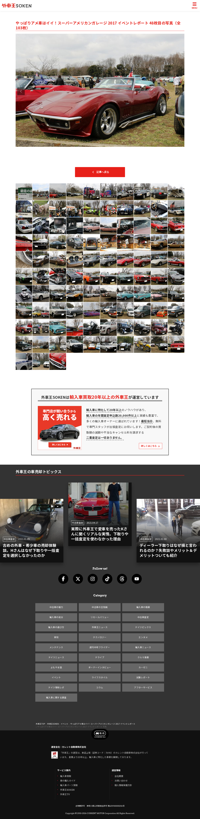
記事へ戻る (100, 172)
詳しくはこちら (150, 446)
